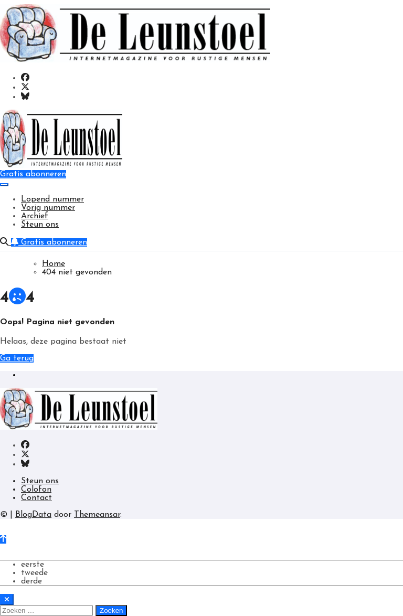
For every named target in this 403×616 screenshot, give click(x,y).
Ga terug (17, 358)
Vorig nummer (48, 208)
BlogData (33, 515)
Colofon (36, 489)
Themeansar (97, 515)
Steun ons (40, 224)
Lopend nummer (52, 199)
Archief (34, 216)
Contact (36, 498)
